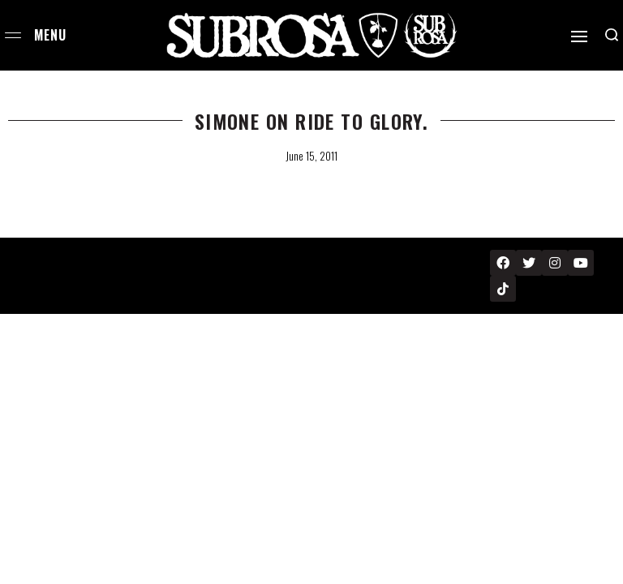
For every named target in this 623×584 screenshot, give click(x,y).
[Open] (579, 36)
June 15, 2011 (311, 156)
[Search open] (611, 35)
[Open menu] (13, 35)
